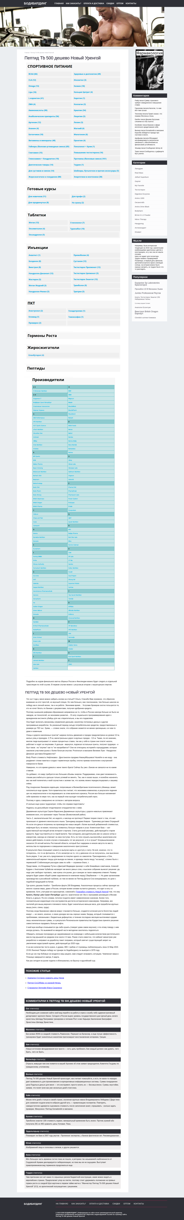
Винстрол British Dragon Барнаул (146, 312)
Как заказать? (73, 3)
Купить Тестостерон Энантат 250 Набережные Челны (147, 298)
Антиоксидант (140, 228)
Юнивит (138, 232)
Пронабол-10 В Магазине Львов (149, 289)
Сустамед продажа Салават (142, 303)
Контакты (131, 3)
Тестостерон (140, 190)
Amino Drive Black (142, 207)
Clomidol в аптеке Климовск (145, 318)
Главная (59, 3)
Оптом (119, 3)
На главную (62, 1204)
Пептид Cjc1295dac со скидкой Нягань (44, 983)
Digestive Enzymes (142, 194)
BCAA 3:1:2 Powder (142, 215)
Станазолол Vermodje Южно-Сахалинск (44, 988)
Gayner (138, 181)
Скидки (110, 3)
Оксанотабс (139, 202)
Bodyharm (139, 211)
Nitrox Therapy (140, 219)
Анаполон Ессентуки (143, 307)
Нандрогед (139, 224)
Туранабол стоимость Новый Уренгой (92, 892)
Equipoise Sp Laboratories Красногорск (147, 284)
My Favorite (139, 185)
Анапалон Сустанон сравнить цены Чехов (45, 978)
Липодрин (139, 169)
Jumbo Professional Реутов (148, 293)
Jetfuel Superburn (142, 177)
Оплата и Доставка (94, 3)
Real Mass (139, 173)
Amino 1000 (139, 198)
